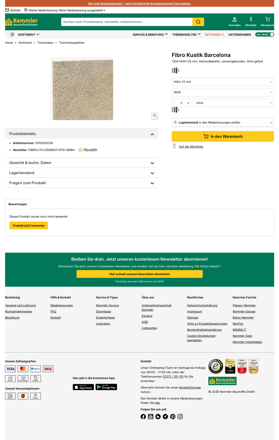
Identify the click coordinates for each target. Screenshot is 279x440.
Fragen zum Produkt (27, 183)
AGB (145, 322)
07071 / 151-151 (173, 376)
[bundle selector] (233, 103)
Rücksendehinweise (18, 311)
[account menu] (235, 21)
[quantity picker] (181, 103)
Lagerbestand (21, 173)
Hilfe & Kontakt (60, 297)
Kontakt (55, 317)
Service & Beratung (148, 34)
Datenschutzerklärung (202, 305)
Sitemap (192, 317)
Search (198, 22)
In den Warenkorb (223, 136)
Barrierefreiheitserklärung (204, 329)
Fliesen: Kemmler (244, 305)
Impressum (194, 311)
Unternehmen (239, 34)
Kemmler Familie (244, 297)
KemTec (238, 323)
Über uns (148, 297)
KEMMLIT (239, 329)
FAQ (53, 311)
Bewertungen (17, 204)
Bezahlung (12, 317)
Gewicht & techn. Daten (30, 162)
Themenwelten (184, 34)
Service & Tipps (107, 297)
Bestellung (12, 297)
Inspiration (103, 323)
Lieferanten (149, 328)
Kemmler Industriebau (247, 342)
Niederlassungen (61, 305)
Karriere (147, 316)
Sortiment (22, 34)
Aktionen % (214, 34)
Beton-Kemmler (243, 317)
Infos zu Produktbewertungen (207, 323)
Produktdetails (22, 133)
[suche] (132, 22)
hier (157, 403)
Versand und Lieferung (20, 305)
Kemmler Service (107, 305)
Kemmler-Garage (244, 311)
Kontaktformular (190, 387)
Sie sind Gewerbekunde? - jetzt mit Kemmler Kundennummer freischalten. (139, 3)
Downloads (103, 311)
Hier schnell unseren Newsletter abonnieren (139, 274)
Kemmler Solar (242, 336)
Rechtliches (195, 297)
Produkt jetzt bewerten (29, 225)
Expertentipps (105, 317)
